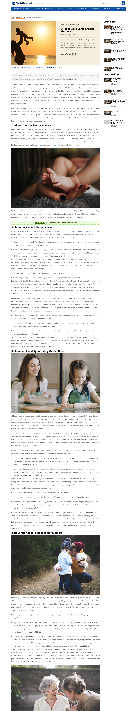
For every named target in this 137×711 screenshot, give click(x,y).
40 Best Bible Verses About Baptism (59, 223)
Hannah (74, 281)
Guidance (25, 67)
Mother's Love (51, 67)
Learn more (73, 79)
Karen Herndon (71, 40)
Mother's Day (40, 67)
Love (31, 67)
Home (12, 17)
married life (65, 485)
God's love (15, 67)
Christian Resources (20, 17)
